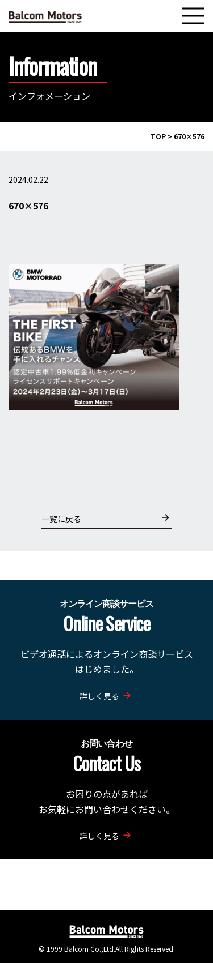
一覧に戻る (105, 518)
